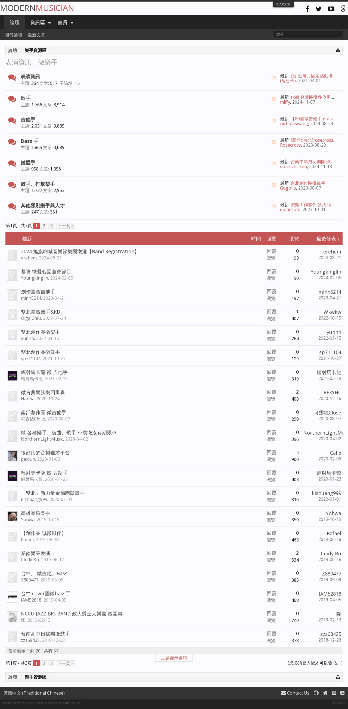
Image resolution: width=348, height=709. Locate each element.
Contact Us (295, 693)
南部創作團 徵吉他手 (43, 412)
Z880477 (29, 580)
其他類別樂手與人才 (43, 205)
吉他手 (28, 119)
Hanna (28, 399)
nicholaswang (294, 123)
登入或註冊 (283, 4)
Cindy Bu (30, 560)
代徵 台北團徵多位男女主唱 (317, 97)
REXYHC (332, 392)
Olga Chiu (31, 318)
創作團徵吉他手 (38, 291)
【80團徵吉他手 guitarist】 (317, 119)
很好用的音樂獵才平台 (45, 452)
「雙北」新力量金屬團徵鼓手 (53, 493)
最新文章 (36, 35)
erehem (29, 258)
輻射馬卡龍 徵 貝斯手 (44, 472)
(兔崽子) (288, 80)
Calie (335, 453)
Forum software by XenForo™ (41, 703)
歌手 (25, 98)
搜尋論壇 (13, 35)
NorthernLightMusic (42, 439)
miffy (285, 102)
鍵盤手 (28, 162)
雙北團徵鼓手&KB (40, 311)
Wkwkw (332, 312)
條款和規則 (339, 703)
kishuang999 (34, 499)
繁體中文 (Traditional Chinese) (34, 693)
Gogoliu (288, 188)
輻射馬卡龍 (32, 379)
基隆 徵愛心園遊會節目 (46, 271)
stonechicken (293, 166)
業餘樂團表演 (35, 553)
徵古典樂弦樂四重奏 (43, 392)
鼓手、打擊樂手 (38, 184)
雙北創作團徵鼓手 (40, 352)
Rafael (27, 540)
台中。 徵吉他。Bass (44, 573)
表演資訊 (30, 76)
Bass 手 (29, 141)
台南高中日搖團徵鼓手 (45, 633)
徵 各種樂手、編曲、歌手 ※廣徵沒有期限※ (69, 432)
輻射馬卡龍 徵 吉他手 (44, 372)
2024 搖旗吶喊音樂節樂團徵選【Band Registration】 (80, 251)
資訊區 (37, 22)
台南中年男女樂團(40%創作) (318, 162)
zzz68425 (30, 640)
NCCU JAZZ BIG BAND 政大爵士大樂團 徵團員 (71, 613)
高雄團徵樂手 (35, 513)
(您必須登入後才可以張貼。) (315, 663)
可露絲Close (33, 419)
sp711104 (31, 358)
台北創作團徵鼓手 (308, 183)
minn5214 (31, 298)
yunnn (27, 338)
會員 (62, 22)
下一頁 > (65, 226)
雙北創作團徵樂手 (40, 332)
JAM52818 (31, 600)
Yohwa (28, 519)
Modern (37, 7)
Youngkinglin (34, 278)
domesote (290, 209)
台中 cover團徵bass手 (45, 593)
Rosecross (290, 145)
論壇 (15, 22)
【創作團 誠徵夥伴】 (43, 533)
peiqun (28, 459)
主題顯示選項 (174, 658)
